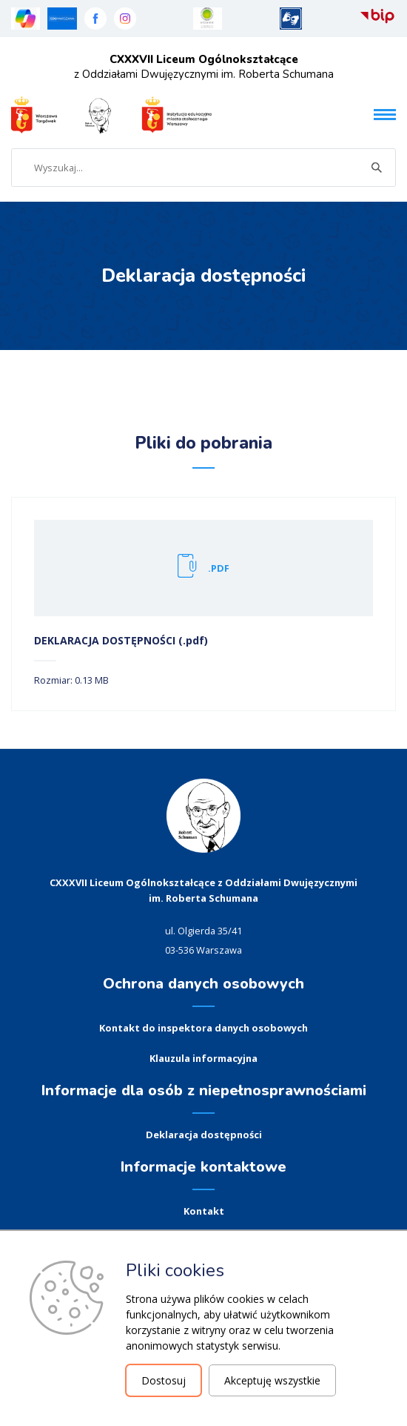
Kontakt (204, 1211)
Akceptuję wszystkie (272, 1380)
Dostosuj (163, 1380)
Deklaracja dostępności (204, 1134)
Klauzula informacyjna (203, 1058)
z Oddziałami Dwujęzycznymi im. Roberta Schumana (204, 67)
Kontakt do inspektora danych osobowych (203, 1027)
